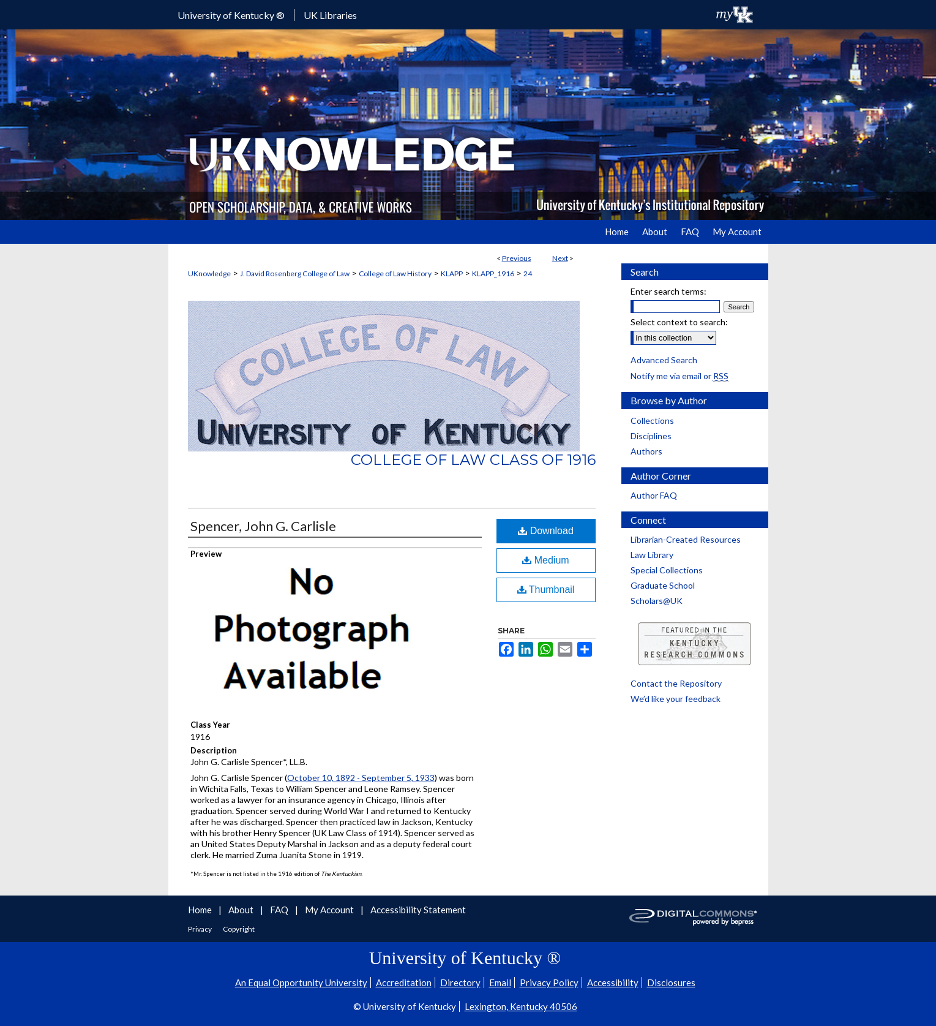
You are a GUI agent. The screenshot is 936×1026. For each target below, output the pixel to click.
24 (527, 273)
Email (500, 982)
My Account (330, 909)
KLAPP (452, 273)
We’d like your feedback (676, 698)
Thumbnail (546, 589)
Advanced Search (664, 360)
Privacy (200, 929)
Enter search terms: (668, 291)
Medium (545, 560)
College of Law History (395, 273)
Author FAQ (654, 495)
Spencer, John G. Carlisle (263, 526)
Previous (516, 258)
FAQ (280, 909)
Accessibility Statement (418, 909)
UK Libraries (330, 15)
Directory (460, 982)
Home (201, 909)
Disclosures (671, 982)
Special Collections (667, 570)
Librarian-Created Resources (686, 539)
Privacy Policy (549, 982)
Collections (652, 420)
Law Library (652, 554)
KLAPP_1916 (493, 273)
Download (546, 531)
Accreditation (404, 982)
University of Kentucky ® (231, 15)
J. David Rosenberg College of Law (295, 273)
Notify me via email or (679, 376)
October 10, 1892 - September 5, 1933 (361, 777)
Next (560, 258)
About (241, 909)
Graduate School (663, 585)
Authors (646, 451)
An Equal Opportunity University (301, 982)
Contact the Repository (676, 683)
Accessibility (612, 982)
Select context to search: (679, 322)
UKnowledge (209, 273)
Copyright (239, 929)
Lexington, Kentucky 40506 (521, 1006)
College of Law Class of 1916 (473, 460)
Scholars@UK (657, 600)
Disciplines (651, 436)
